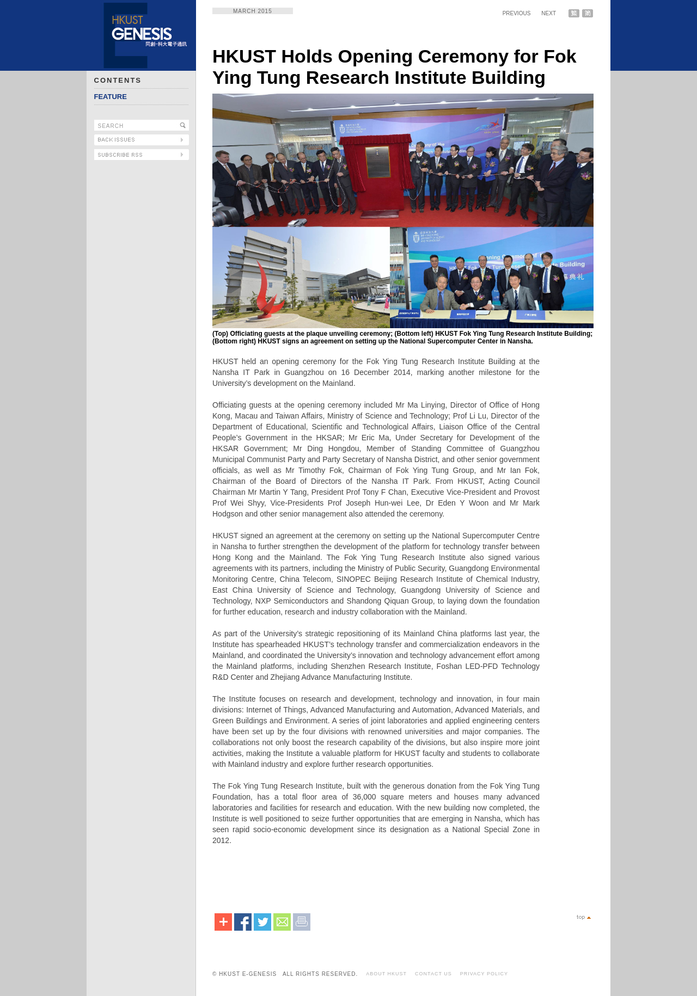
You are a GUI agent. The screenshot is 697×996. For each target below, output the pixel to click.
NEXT (548, 13)
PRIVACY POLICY (484, 973)
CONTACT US (433, 973)
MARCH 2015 (252, 11)
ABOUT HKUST (386, 973)
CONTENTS (118, 80)
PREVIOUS (517, 13)
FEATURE (110, 97)
